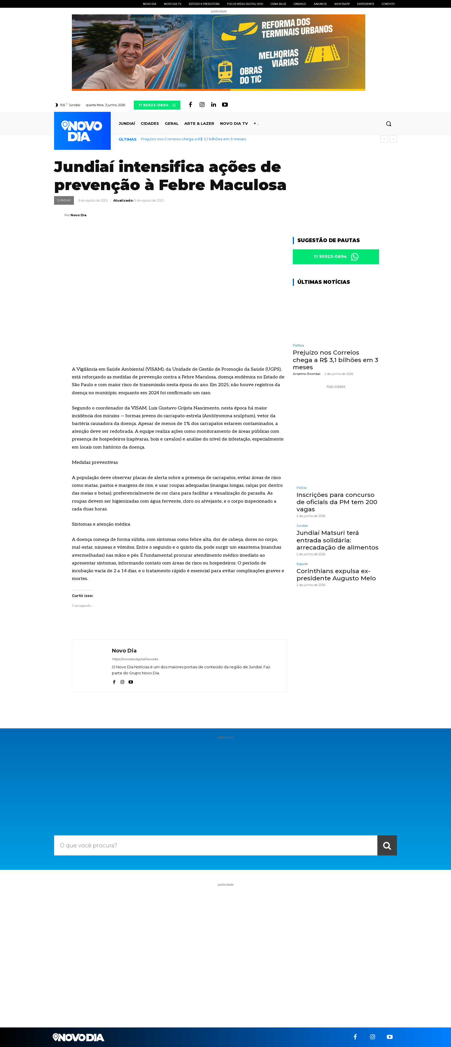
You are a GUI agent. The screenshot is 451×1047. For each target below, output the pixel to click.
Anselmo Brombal (306, 375)
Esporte (302, 564)
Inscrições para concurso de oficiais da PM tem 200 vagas (337, 503)
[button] (388, 123)
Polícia (302, 488)
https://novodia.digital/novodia (135, 659)
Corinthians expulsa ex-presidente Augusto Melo (336, 575)
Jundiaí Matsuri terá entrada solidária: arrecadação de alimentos (338, 541)
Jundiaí (64, 200)
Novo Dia (78, 215)
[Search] (387, 845)
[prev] (384, 139)
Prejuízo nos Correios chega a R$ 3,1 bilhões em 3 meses (193, 139)
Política (298, 346)
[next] (393, 139)
